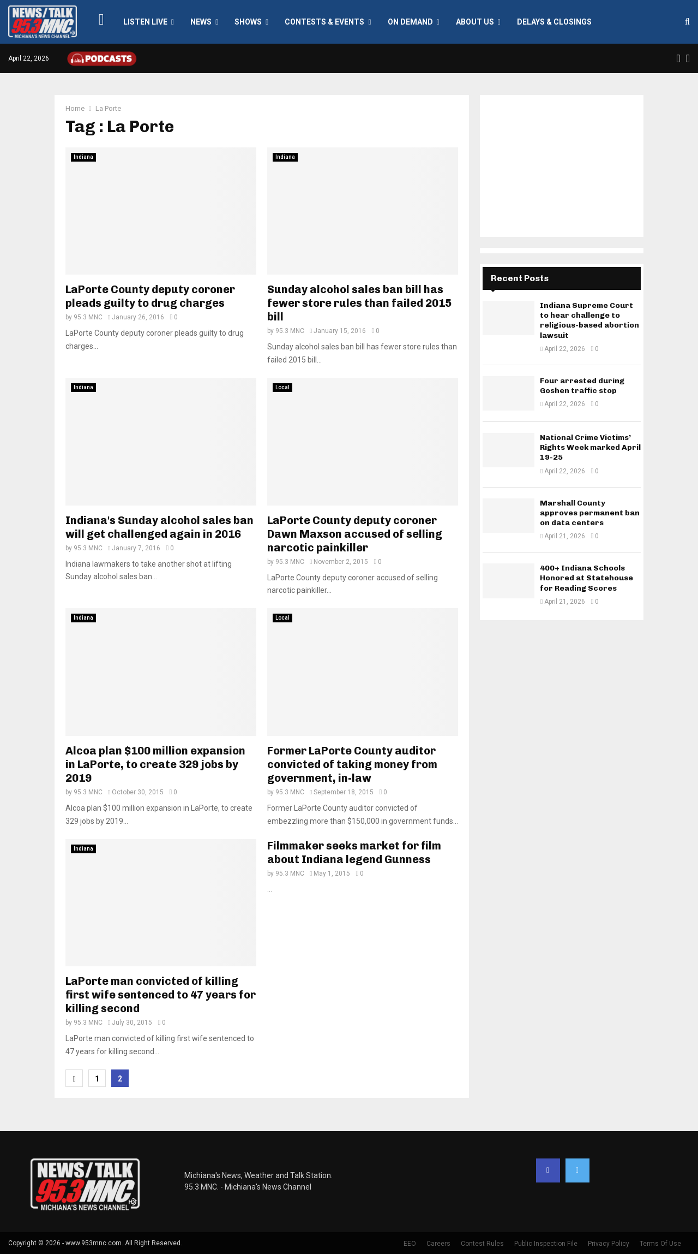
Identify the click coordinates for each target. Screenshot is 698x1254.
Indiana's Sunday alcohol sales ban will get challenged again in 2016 (159, 527)
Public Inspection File (545, 1243)
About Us (475, 21)
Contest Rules (482, 1243)
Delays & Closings (554, 21)
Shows (248, 21)
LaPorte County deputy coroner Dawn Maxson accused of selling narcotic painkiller (354, 534)
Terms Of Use (660, 1243)
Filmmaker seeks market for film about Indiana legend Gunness (354, 852)
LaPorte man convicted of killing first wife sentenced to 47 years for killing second (160, 994)
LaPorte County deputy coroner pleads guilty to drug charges (150, 296)
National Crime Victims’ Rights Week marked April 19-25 (590, 447)
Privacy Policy (608, 1243)
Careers (438, 1243)
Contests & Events (324, 21)
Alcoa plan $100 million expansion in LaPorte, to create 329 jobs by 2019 (155, 764)
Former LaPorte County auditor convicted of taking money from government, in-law (352, 764)
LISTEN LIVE (145, 21)
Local (282, 387)
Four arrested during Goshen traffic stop (582, 385)
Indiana (83, 157)
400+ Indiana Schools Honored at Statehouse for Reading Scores (586, 577)
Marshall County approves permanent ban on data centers (590, 512)
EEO (410, 1243)
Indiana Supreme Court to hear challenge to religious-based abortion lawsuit (589, 320)
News (201, 21)
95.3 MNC (88, 317)
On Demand (410, 21)
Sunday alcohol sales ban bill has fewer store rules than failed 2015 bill (359, 303)
